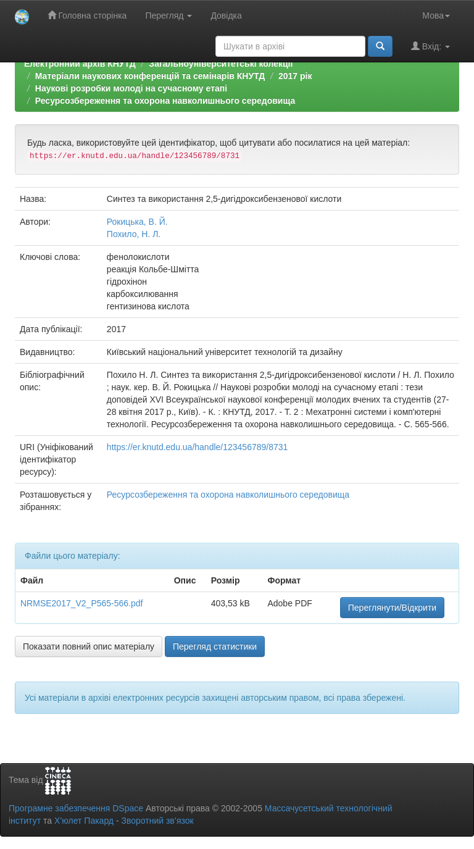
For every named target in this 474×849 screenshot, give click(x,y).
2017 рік (295, 76)
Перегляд (168, 15)
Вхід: (430, 46)
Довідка (225, 15)
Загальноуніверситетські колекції (221, 64)
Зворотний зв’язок (157, 821)
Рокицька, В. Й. (137, 222)
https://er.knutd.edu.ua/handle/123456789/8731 (197, 447)
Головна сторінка (87, 15)
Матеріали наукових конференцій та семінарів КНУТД (150, 76)
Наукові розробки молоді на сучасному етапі (131, 88)
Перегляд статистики (215, 646)
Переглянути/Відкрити (392, 608)
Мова (436, 15)
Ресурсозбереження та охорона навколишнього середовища (165, 101)
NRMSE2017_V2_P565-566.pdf (81, 603)
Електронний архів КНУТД (80, 64)
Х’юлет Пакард (84, 821)
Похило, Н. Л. (133, 234)
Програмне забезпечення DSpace (76, 808)
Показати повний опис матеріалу (88, 646)
